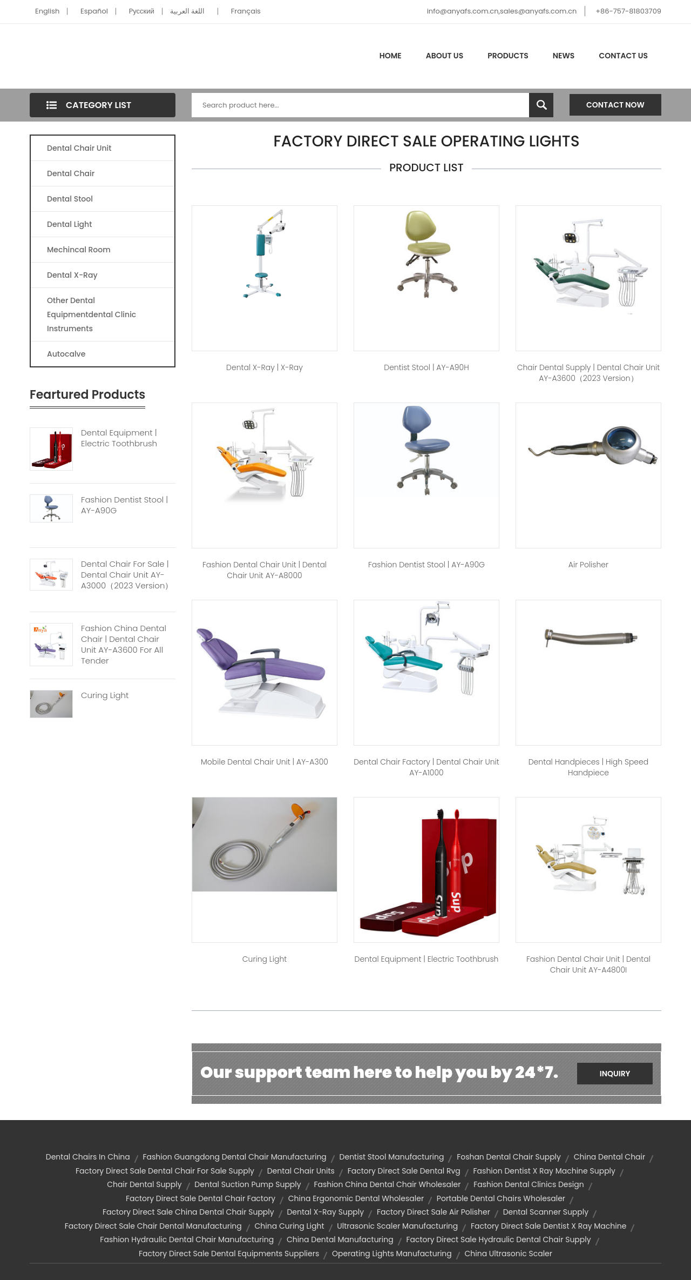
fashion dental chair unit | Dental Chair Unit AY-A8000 (264, 570)
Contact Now (615, 104)
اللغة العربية (187, 11)
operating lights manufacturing (392, 1253)
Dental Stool (70, 198)
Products (508, 55)
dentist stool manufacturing (392, 1156)
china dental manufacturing (340, 1239)
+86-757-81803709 (628, 11)
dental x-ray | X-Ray (264, 367)
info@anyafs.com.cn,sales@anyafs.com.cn (502, 11)
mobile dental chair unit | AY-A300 (264, 761)
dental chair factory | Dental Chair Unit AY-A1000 (426, 767)
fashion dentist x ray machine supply (544, 1170)
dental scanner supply (545, 1212)
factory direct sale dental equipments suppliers (229, 1253)
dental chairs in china (88, 1156)
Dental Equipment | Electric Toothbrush (119, 438)
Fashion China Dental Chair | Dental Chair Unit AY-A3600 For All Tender (123, 644)
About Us (444, 55)
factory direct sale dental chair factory (200, 1198)
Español (94, 11)
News (564, 55)
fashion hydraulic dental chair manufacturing (187, 1239)
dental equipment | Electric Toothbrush (427, 959)
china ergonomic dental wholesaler (356, 1198)
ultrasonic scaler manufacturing (397, 1226)
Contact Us (623, 55)
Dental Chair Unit (79, 148)
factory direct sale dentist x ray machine (548, 1226)
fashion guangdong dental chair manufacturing (235, 1156)
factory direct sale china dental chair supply (188, 1212)
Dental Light (69, 224)
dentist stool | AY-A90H (426, 367)
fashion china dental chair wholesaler (387, 1184)
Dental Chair (70, 173)
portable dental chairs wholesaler (501, 1198)
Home (391, 55)
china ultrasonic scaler (508, 1253)
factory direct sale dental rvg (404, 1170)
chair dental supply (144, 1184)
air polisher (588, 564)
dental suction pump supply (247, 1184)
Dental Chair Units (301, 1170)
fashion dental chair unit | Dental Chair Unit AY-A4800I (588, 964)
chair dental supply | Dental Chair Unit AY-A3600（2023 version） (588, 373)
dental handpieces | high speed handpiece (589, 767)
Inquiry (615, 1073)
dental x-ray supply (325, 1212)
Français (246, 11)
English (47, 11)
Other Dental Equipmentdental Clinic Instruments (91, 314)
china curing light (289, 1226)
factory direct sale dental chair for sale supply (165, 1170)
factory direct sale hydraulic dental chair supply (498, 1239)
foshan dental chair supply (509, 1156)
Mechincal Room (79, 249)
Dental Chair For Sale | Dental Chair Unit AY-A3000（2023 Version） (127, 575)
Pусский (141, 11)
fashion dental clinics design (528, 1184)
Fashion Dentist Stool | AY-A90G (124, 505)
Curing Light (104, 695)
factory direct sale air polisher (433, 1212)
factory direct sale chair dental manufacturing (153, 1226)
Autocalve (66, 354)
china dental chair (610, 1156)
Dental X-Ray (72, 275)
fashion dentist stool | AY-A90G (426, 564)
